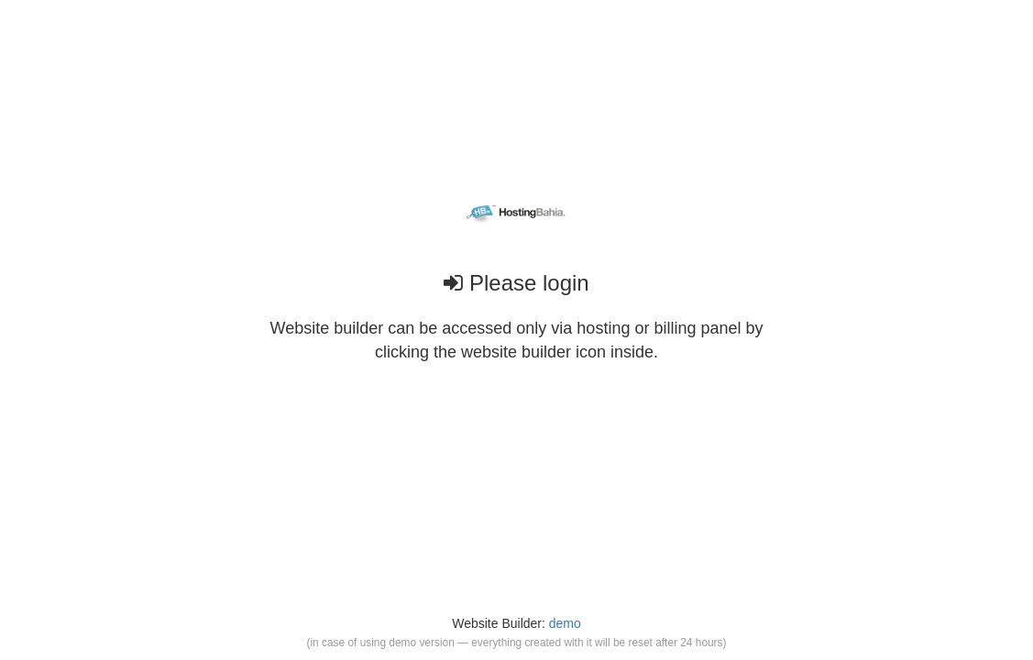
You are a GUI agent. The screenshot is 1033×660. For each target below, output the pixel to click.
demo (565, 623)
